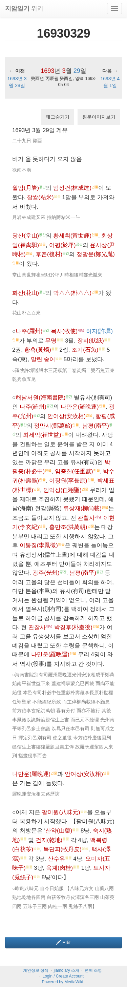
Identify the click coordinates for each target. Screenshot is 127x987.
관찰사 (86, 518)
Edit (63, 942)
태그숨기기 (57, 117)
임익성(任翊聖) (62, 490)
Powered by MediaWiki (62, 982)
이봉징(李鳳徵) (39, 545)
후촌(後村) (49, 254)
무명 (51, 340)
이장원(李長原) (68, 480)
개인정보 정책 (35, 970)
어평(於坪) (62, 245)
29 (76, 70)
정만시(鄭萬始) (53, 426)
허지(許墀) (99, 331)
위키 (24, 8)
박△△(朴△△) (72, 293)
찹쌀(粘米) (40, 197)
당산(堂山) (25, 235)
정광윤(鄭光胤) (96, 254)
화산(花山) (25, 293)
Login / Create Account (62, 976)
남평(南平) (95, 426)
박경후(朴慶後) (73, 627)
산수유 (56, 859)
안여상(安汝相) (66, 416)
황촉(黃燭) (37, 350)
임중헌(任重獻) (74, 471)
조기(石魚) (84, 350)
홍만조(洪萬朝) (68, 527)
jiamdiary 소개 (66, 970)
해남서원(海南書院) (40, 397)
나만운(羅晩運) (80, 407)
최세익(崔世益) (42, 435)
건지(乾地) (49, 840)
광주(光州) (46, 573)
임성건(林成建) (72, 188)
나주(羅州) (29, 331)
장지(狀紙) (90, 340)
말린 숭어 (43, 359)
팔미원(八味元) (61, 812)
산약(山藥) (58, 830)
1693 (47, 70)
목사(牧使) (64, 331)
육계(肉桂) (59, 868)
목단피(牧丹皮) (62, 849)
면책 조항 (93, 970)
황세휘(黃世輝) (72, 235)
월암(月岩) (25, 188)
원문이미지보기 (98, 117)
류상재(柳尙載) (82, 508)
